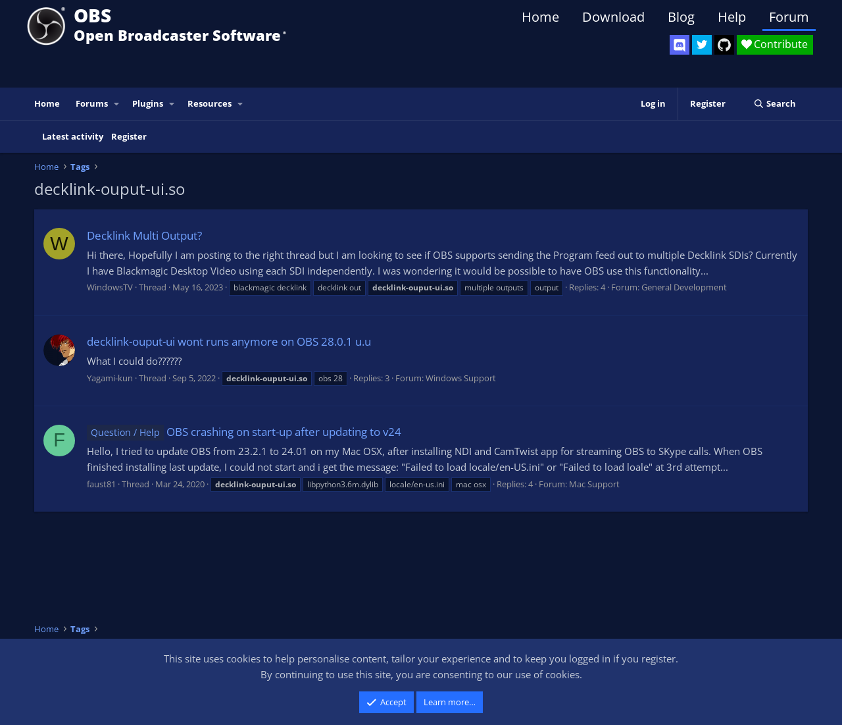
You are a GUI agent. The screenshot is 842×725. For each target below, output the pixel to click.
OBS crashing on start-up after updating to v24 (244, 431)
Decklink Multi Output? (144, 235)
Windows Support (461, 378)
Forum (789, 17)
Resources (209, 103)
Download (613, 17)
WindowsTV (110, 287)
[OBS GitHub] (724, 45)
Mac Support (594, 484)
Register (129, 136)
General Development (684, 287)
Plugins (147, 103)
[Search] (774, 104)
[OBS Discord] (679, 45)
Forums (92, 103)
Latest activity (72, 136)
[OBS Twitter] (702, 45)
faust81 (101, 484)
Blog (681, 17)
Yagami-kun (110, 378)
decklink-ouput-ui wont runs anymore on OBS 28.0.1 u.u (229, 341)
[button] (117, 104)
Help (732, 17)
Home (540, 17)
